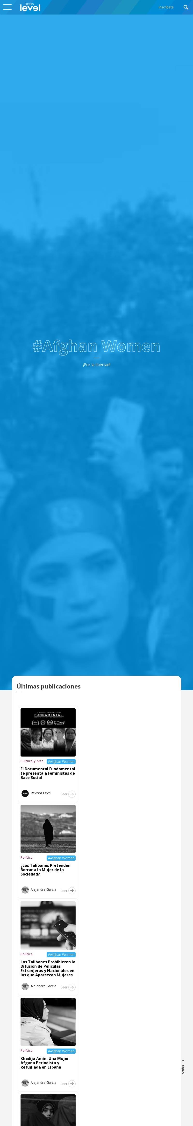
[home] (30, 7)
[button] (7, 7)
